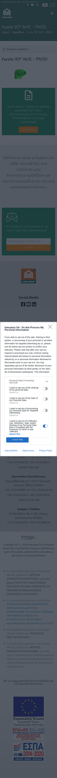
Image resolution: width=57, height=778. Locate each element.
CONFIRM (17, 440)
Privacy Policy (45, 450)
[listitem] (28, 381)
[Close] (51, 328)
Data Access (28, 450)
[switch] (45, 388)
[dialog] (28, 389)
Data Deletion (11, 450)
